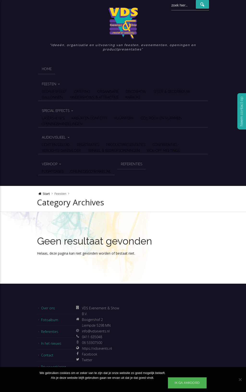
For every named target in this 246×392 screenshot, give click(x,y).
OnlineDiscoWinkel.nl (91, 171)
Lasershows (53, 118)
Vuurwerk (124, 118)
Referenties (131, 164)
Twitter (87, 360)
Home (47, 69)
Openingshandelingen (62, 124)
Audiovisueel (54, 137)
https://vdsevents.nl (97, 348)
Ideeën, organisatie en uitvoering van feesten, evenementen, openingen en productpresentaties (123, 47)
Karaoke (133, 97)
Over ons (48, 308)
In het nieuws (51, 343)
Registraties (88, 145)
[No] (240, 379)
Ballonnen (52, 97)
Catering (82, 91)
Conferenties (165, 145)
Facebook (89, 354)
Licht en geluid (56, 145)
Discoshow (136, 91)
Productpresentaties (125, 145)
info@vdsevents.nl (96, 331)
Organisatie (108, 91)
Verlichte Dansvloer (61, 151)
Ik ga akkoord (187, 383)
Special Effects (55, 111)
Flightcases (52, 171)
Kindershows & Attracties (94, 97)
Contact (47, 355)
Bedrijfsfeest (54, 91)
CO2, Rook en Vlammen (161, 118)
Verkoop (49, 164)
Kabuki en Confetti (89, 118)
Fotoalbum (49, 320)
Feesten (49, 84)
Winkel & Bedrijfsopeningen (114, 151)
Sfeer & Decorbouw (172, 91)
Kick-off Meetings (163, 151)
